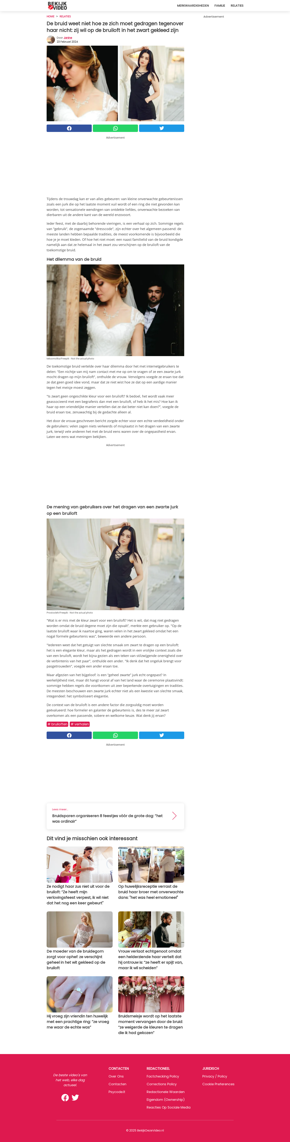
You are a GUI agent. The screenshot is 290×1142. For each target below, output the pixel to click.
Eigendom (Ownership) (166, 1099)
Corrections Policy (162, 1084)
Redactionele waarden (166, 1092)
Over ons (116, 1076)
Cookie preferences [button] (218, 1084)
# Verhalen (80, 724)
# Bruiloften (57, 724)
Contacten (117, 1084)
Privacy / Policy (214, 1076)
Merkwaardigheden (193, 6)
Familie (219, 6)
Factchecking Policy (163, 1076)
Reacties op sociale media (168, 1107)
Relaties (237, 6)
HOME (50, 16)
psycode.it (117, 1092)
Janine (68, 38)
